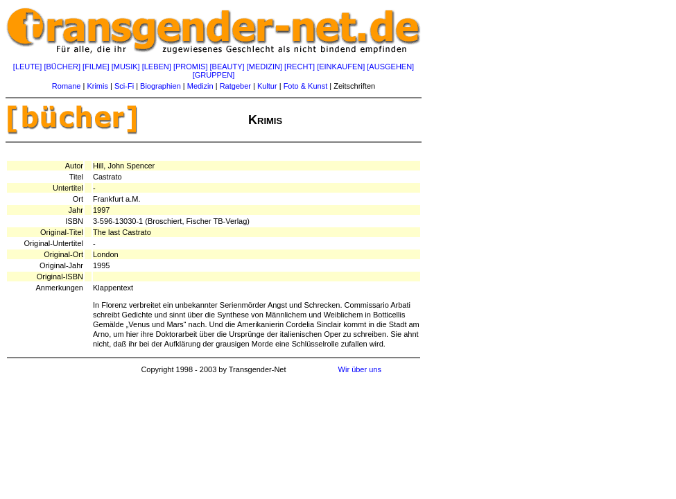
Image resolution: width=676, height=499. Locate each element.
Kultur (267, 86)
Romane (66, 86)
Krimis (97, 86)
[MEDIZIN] (264, 66)
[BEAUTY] (227, 66)
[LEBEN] (156, 66)
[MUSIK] (126, 66)
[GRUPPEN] (214, 75)
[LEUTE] (27, 66)
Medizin (200, 86)
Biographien (160, 86)
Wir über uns (359, 369)
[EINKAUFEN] (341, 66)
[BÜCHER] (62, 66)
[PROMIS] (190, 66)
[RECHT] (299, 66)
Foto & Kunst (306, 86)
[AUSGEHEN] (390, 66)
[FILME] (96, 66)
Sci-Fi (124, 86)
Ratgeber (235, 86)
